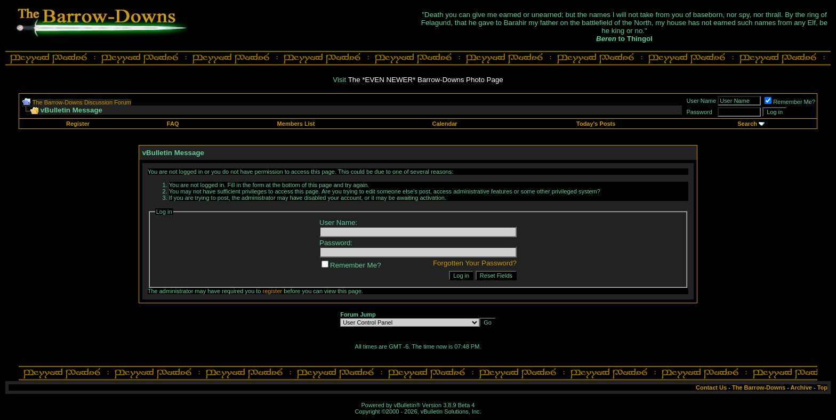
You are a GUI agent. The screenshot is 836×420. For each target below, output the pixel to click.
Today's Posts (595, 123)
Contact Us (711, 387)
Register (78, 123)
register (273, 291)
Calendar (444, 123)
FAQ (173, 123)
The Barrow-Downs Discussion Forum (82, 102)
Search (747, 123)
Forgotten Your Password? (475, 263)
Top (822, 387)
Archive (801, 387)
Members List (296, 123)
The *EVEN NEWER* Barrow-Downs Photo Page (425, 80)
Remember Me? (790, 102)
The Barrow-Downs (758, 387)
